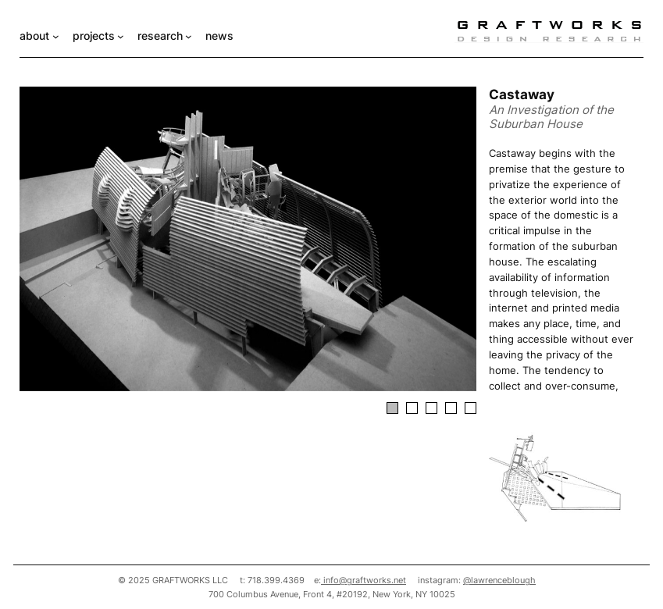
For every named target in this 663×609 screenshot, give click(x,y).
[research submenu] (188, 36)
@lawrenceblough (499, 580)
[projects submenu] (120, 36)
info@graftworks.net (363, 580)
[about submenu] (55, 36)
